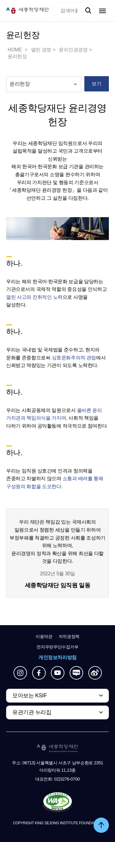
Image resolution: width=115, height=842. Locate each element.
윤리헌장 (17, 56)
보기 (96, 83)
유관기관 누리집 (31, 712)
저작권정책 (69, 636)
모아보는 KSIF (29, 695)
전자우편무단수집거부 (57, 647)
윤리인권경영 (73, 49)
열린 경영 (41, 49)
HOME (15, 49)
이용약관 (44, 636)
